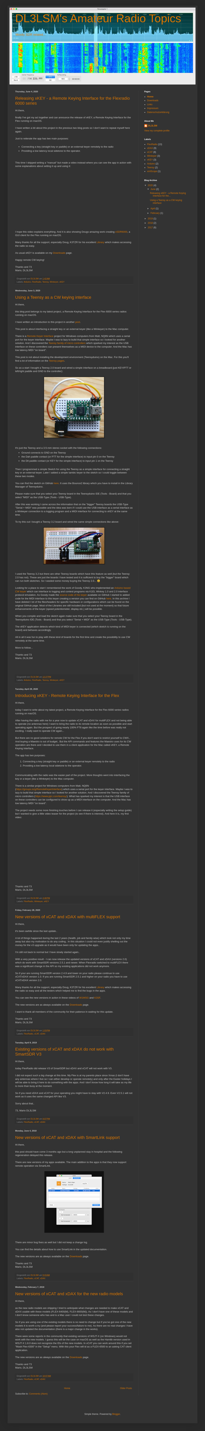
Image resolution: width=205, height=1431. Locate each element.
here (56, 483)
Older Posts (126, 1388)
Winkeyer (54, 282)
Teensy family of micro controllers (67, 343)
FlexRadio (36, 282)
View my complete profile (157, 130)
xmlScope (152, 171)
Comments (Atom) (38, 1393)
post (77, 322)
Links (149, 104)
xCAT (36, 1034)
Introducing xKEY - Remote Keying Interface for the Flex (67, 695)
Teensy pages (56, 360)
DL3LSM (152, 125)
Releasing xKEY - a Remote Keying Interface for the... (168, 194)
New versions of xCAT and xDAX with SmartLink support (67, 1137)
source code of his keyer (73, 594)
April (153, 208)
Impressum (152, 108)
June (153, 189)
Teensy (45, 282)
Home (67, 1388)
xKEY (62, 282)
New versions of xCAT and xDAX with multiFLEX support (67, 916)
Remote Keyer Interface (40, 336)
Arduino (27, 282)
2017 (151, 227)
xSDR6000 (121, 231)
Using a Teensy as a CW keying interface (53, 297)
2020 (151, 185)
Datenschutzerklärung (158, 112)
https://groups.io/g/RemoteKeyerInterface (39, 789)
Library (100, 242)
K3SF (97, 997)
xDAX (42, 1034)
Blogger (116, 1414)
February (155, 213)
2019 (151, 218)
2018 (151, 223)
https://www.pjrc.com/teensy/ (51, 796)
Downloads (59, 252)
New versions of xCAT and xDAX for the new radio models (69, 1293)
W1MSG (84, 997)
